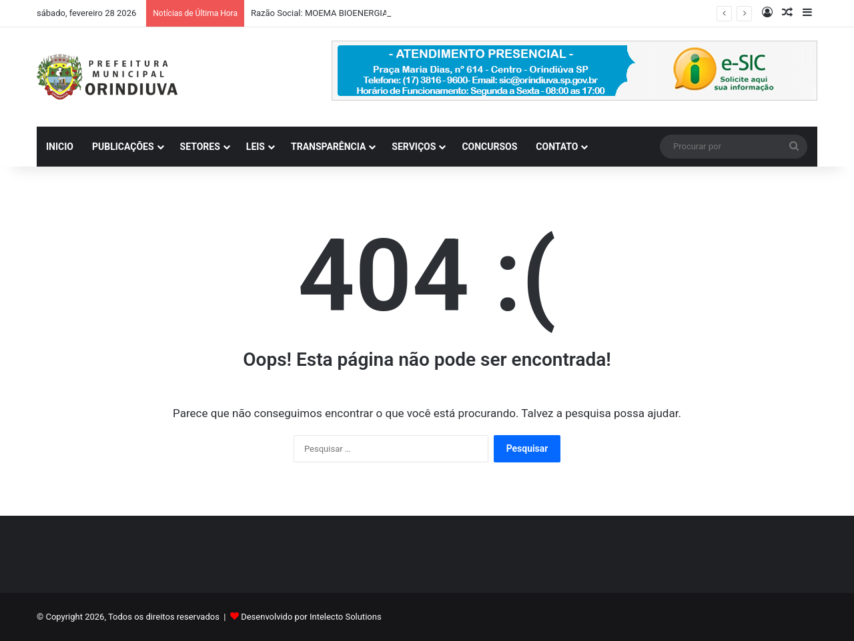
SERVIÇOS (414, 146)
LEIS (255, 146)
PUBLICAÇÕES (123, 146)
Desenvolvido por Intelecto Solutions (311, 617)
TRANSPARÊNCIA (328, 146)
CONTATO (557, 146)
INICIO (59, 146)
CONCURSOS (489, 146)
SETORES (200, 146)
